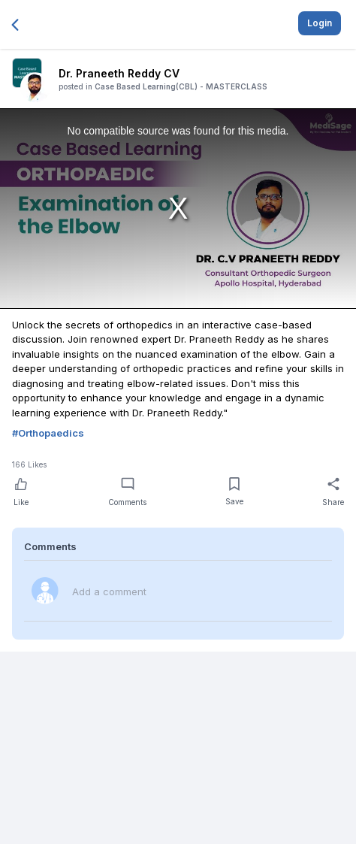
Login (319, 23)
